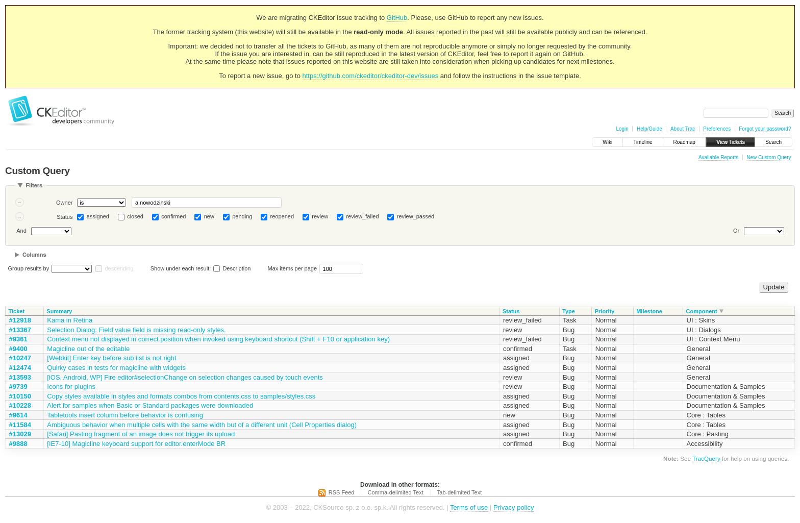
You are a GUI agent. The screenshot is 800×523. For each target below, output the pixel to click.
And (21, 231)
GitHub (397, 17)
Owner (64, 203)
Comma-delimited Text (395, 492)
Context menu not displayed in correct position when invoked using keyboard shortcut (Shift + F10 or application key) (218, 339)
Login (622, 129)
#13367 (20, 330)
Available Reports (718, 157)
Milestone (649, 311)
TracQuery (706, 458)
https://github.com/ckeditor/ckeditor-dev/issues (371, 76)
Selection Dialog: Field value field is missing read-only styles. (136, 330)
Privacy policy (513, 507)
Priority (605, 311)
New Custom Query (768, 157)
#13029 (20, 434)
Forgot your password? (765, 129)
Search (773, 142)
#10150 (20, 396)
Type (568, 311)
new (209, 216)
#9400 (18, 349)
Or (736, 231)
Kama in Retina (69, 320)
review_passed (415, 216)
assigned (98, 216)
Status (64, 217)
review (320, 216)
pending (242, 216)
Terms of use (469, 507)
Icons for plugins (71, 386)
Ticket (17, 311)
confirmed (173, 216)
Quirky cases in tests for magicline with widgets (116, 367)
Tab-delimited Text (459, 492)
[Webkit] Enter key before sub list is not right (111, 358)
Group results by (28, 268)
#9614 (18, 415)
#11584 (20, 425)
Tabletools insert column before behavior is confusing (125, 415)
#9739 (18, 386)
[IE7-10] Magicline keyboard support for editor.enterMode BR (136, 443)
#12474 (20, 367)
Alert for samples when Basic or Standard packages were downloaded (150, 405)
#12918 (20, 320)
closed (135, 216)
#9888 (18, 443)
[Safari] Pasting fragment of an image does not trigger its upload (141, 434)
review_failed (362, 216)
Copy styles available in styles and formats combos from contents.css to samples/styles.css (181, 396)
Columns (34, 255)
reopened (282, 216)
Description (232, 268)
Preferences (717, 129)
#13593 (20, 377)
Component (701, 311)
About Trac (682, 129)
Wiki (607, 142)
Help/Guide (649, 129)
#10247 (20, 358)
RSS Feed (342, 492)
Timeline (642, 142)
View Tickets (730, 142)
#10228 (20, 405)
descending (119, 268)
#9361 (18, 339)
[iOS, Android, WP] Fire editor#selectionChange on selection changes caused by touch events (185, 377)
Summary (59, 311)
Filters (34, 185)
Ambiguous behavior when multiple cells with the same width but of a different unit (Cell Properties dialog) (202, 425)
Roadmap (684, 142)
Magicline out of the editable (88, 349)
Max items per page (292, 268)
